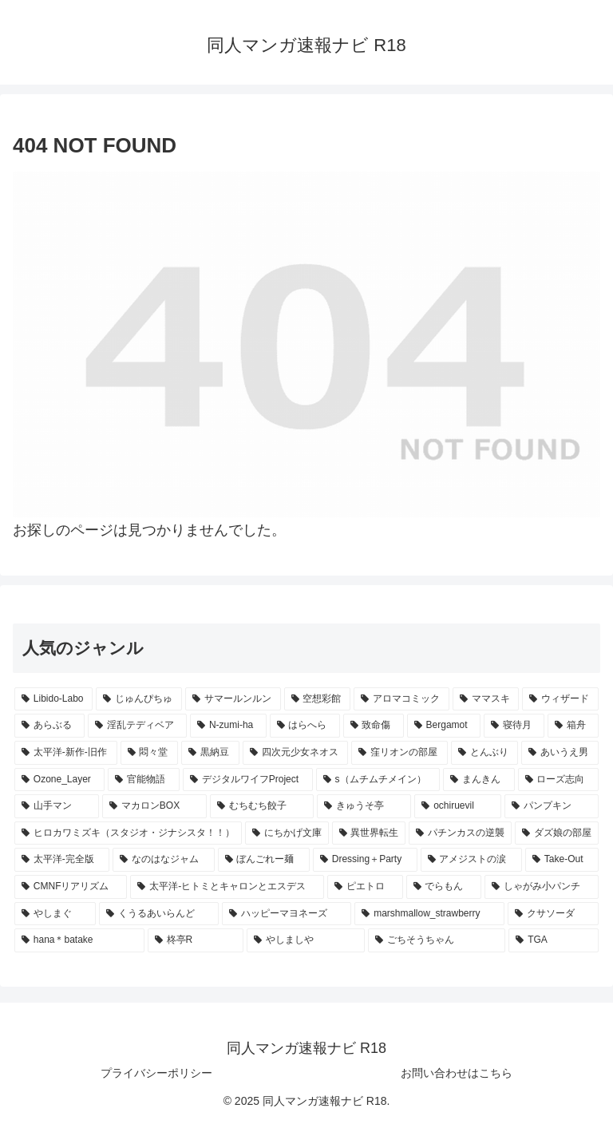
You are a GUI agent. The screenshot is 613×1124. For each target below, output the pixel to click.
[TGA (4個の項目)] (553, 940)
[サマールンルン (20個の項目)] (233, 699)
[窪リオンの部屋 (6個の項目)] (399, 753)
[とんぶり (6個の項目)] (485, 753)
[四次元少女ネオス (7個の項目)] (296, 753)
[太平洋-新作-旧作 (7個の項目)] (65, 753)
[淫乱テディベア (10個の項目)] (137, 726)
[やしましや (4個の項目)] (306, 940)
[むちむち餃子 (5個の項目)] (262, 806)
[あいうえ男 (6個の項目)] (560, 753)
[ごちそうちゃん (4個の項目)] (436, 940)
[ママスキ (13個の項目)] (486, 699)
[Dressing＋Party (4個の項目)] (365, 860)
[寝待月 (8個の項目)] (514, 726)
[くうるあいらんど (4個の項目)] (159, 914)
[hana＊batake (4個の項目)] (79, 940)
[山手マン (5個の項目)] (56, 806)
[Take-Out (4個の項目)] (562, 860)
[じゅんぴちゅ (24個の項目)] (139, 699)
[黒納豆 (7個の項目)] (210, 753)
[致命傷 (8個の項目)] (373, 726)
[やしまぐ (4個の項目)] (55, 914)
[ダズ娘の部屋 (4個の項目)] (557, 833)
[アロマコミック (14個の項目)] (401, 699)
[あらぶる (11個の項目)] (49, 726)
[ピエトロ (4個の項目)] (365, 887)
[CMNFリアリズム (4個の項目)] (70, 887)
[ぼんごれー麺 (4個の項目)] (264, 860)
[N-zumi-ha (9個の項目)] (228, 726)
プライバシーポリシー (156, 1073)
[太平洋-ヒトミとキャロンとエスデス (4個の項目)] (227, 887)
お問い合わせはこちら (456, 1073)
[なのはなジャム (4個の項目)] (163, 860)
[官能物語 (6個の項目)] (143, 780)
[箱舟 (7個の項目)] (573, 726)
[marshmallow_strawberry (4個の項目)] (429, 914)
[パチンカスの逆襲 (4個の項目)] (460, 833)
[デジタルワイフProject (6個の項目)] (248, 780)
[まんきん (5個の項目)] (478, 780)
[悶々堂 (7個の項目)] (150, 753)
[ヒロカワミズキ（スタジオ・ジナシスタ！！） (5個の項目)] (128, 833)
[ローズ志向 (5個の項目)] (558, 780)
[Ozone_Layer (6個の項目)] (59, 780)
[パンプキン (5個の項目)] (551, 806)
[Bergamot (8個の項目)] (444, 726)
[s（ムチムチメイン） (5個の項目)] (378, 780)
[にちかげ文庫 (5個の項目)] (287, 833)
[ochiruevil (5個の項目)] (457, 806)
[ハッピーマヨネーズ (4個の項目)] (286, 914)
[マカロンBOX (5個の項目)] (154, 806)
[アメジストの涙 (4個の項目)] (471, 860)
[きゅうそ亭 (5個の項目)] (364, 806)
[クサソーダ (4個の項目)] (553, 914)
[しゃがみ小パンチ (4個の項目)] (541, 887)
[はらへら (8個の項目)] (305, 726)
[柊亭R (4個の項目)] (196, 940)
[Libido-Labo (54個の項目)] (53, 699)
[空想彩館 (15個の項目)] (317, 699)
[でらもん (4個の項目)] (444, 887)
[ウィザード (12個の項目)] (560, 699)
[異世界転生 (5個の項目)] (369, 833)
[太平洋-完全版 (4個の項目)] (61, 860)
